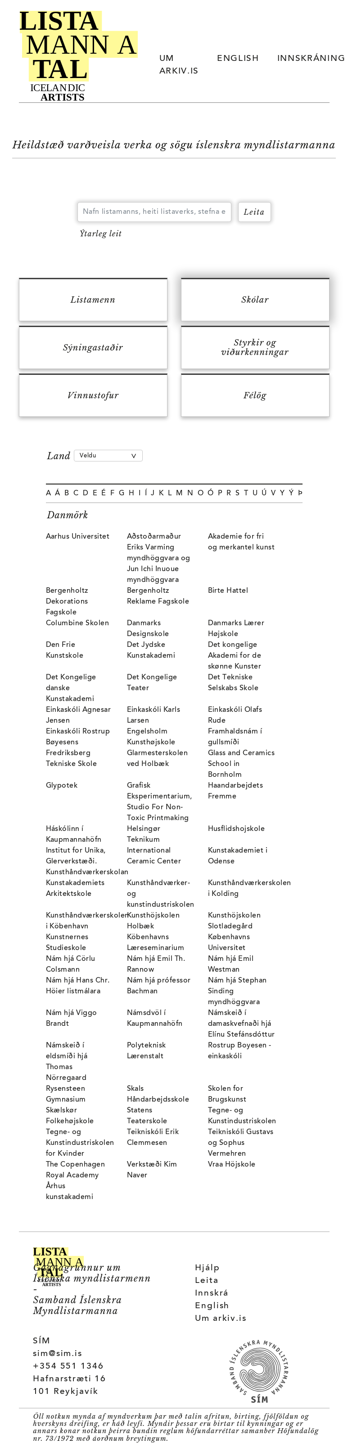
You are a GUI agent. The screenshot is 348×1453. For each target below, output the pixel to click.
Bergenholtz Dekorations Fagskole (67, 601)
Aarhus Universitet (78, 536)
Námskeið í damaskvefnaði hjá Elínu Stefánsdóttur (241, 1024)
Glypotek (62, 785)
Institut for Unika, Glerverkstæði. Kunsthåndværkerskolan (87, 861)
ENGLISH (238, 59)
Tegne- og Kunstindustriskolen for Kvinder (80, 1143)
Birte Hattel (228, 591)
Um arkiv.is (221, 1319)
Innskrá (212, 1293)
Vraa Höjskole (232, 1164)
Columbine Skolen (77, 623)
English (212, 1306)
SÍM (41, 1341)
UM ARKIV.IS (179, 65)
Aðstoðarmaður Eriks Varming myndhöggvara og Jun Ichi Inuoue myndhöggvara (158, 558)
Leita (206, 1281)
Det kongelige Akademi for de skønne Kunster (235, 655)
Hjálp (207, 1268)
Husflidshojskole (236, 829)
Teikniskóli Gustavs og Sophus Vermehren (241, 1143)
